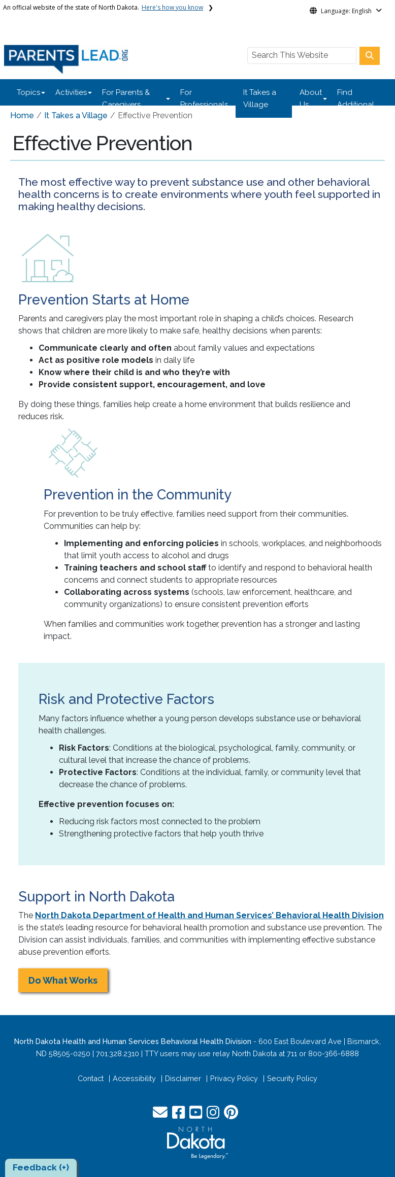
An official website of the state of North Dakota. (103, 7)
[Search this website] (369, 56)
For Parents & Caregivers (126, 98)
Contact (91, 1078)
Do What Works (62, 980)
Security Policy (292, 1078)
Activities (71, 92)
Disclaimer (183, 1078)
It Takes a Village (259, 98)
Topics (28, 92)
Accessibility (134, 1078)
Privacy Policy (234, 1078)
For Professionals (204, 98)
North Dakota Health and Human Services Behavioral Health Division (132, 1041)
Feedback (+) (41, 1167)
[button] (161, 1115)
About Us (311, 98)
